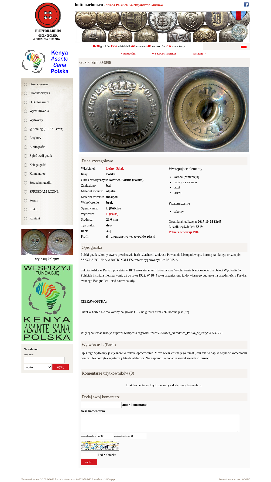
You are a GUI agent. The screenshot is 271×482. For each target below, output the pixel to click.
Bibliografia (37, 147)
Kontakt (35, 218)
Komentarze (37, 173)
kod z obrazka (107, 455)
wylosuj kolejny (47, 259)
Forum (34, 200)
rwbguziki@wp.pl (105, 479)
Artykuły (35, 138)
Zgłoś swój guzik (41, 155)
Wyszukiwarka (39, 111)
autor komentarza (135, 405)
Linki (33, 209)
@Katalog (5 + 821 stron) (46, 129)
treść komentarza (93, 411)
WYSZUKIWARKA (164, 53)
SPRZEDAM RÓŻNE (44, 191)
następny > (199, 53)
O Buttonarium (39, 102)
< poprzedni (128, 53)
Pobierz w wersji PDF (184, 232)
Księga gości (38, 165)
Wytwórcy (36, 120)
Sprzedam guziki (40, 182)
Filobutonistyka (40, 93)
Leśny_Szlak (115, 168)
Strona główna (39, 84)
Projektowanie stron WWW (234, 479)
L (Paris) (112, 214)
